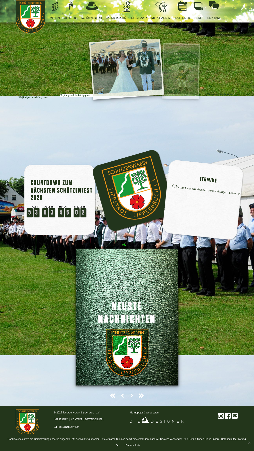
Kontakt (76, 419)
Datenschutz (93, 419)
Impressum (61, 419)
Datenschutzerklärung (233, 439)
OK (118, 445)
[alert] (207, 190)
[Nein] (249, 443)
